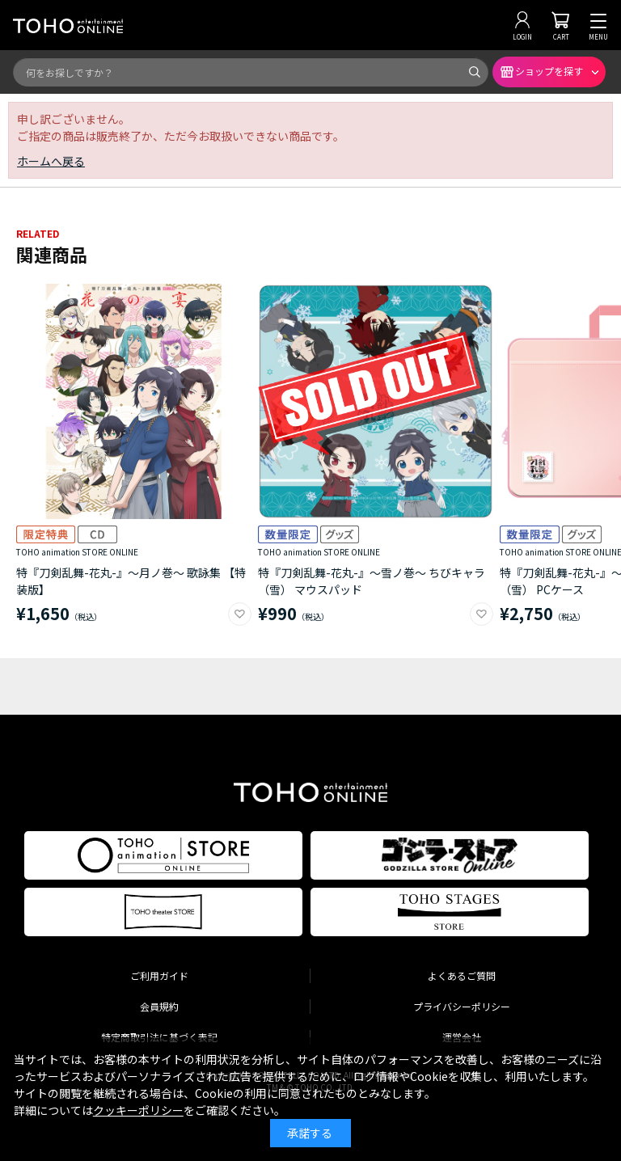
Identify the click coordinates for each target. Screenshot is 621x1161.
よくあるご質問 (462, 975)
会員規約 (159, 1006)
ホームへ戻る (51, 161)
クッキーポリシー (138, 1110)
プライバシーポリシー (461, 1006)
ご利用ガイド (159, 975)
